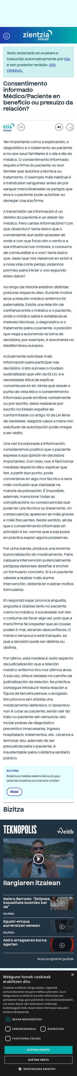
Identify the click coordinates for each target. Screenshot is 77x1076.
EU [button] (21, 127)
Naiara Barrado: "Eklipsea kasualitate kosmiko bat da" (26, 903)
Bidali (14, 792)
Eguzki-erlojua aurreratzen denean (21, 923)
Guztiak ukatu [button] (38, 1060)
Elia (67, 59)
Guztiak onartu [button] (38, 1050)
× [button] (72, 974)
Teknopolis (20, 829)
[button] (6, 35)
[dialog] (38, 1023)
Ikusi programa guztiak (56, 959)
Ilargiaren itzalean (31, 883)
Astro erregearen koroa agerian (25, 942)
